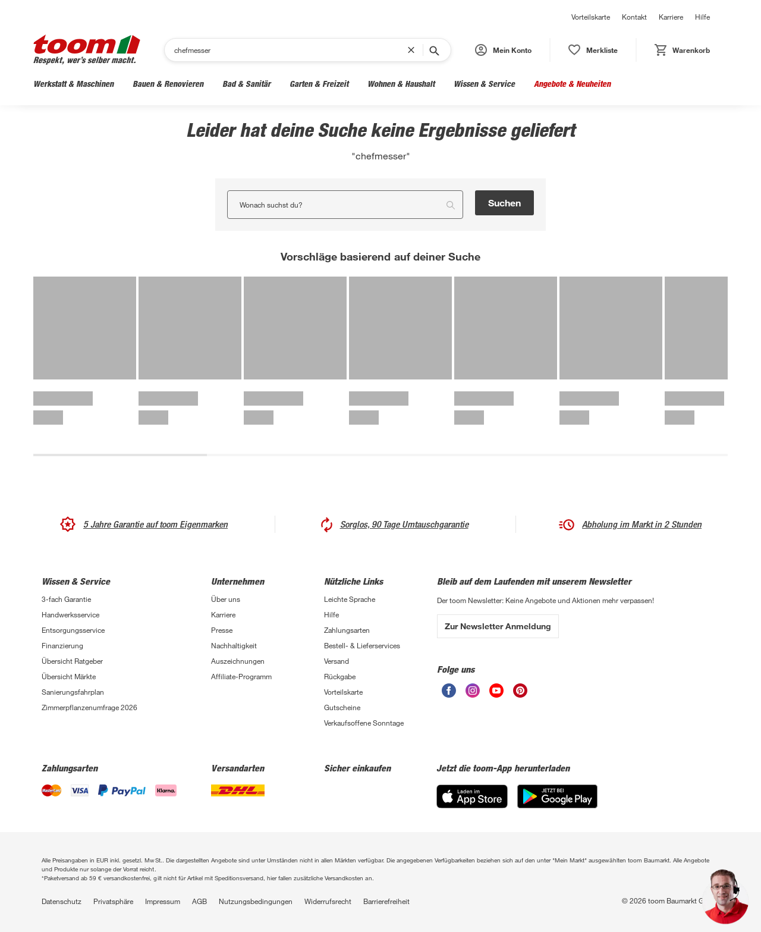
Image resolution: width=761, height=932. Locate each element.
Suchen (504, 202)
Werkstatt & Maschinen (73, 84)
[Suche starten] (433, 50)
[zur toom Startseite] (86, 49)
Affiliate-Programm (241, 676)
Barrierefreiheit (386, 901)
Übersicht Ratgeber (72, 661)
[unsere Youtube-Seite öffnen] (496, 690)
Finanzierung (62, 645)
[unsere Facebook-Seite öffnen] (449, 690)
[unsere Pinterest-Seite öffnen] (520, 690)
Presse (221, 630)
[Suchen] (290, 50)
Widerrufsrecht (327, 901)
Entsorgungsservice (73, 630)
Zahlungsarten (347, 630)
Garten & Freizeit (319, 84)
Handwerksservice (70, 614)
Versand (336, 661)
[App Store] (472, 796)
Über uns (225, 599)
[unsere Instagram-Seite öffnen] (473, 690)
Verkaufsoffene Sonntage (364, 722)
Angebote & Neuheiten (572, 84)
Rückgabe (340, 676)
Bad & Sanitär (246, 84)
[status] (593, 50)
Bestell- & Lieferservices (362, 645)
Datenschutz (61, 901)
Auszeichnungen (238, 661)
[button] (503, 50)
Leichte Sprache (349, 599)
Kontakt (634, 16)
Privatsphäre (113, 901)
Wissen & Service (484, 84)
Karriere (671, 16)
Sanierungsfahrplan (73, 691)
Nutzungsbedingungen (256, 901)
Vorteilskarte (590, 16)
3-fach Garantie (66, 599)
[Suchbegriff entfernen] (413, 50)
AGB (199, 901)
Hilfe (702, 16)
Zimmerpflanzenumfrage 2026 (89, 707)
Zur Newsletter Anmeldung (498, 626)
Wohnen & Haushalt (401, 84)
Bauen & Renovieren (168, 84)
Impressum (162, 901)
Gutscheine (342, 707)
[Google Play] (557, 796)
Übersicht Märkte (69, 676)
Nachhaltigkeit (234, 645)
